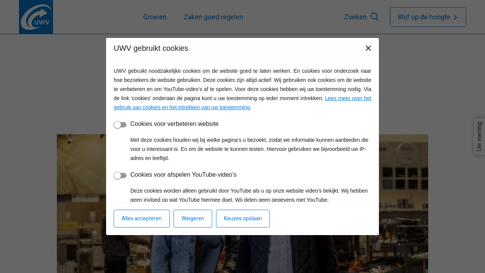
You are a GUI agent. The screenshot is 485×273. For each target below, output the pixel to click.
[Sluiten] (368, 48)
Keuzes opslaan (243, 218)
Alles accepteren (142, 218)
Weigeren (192, 218)
